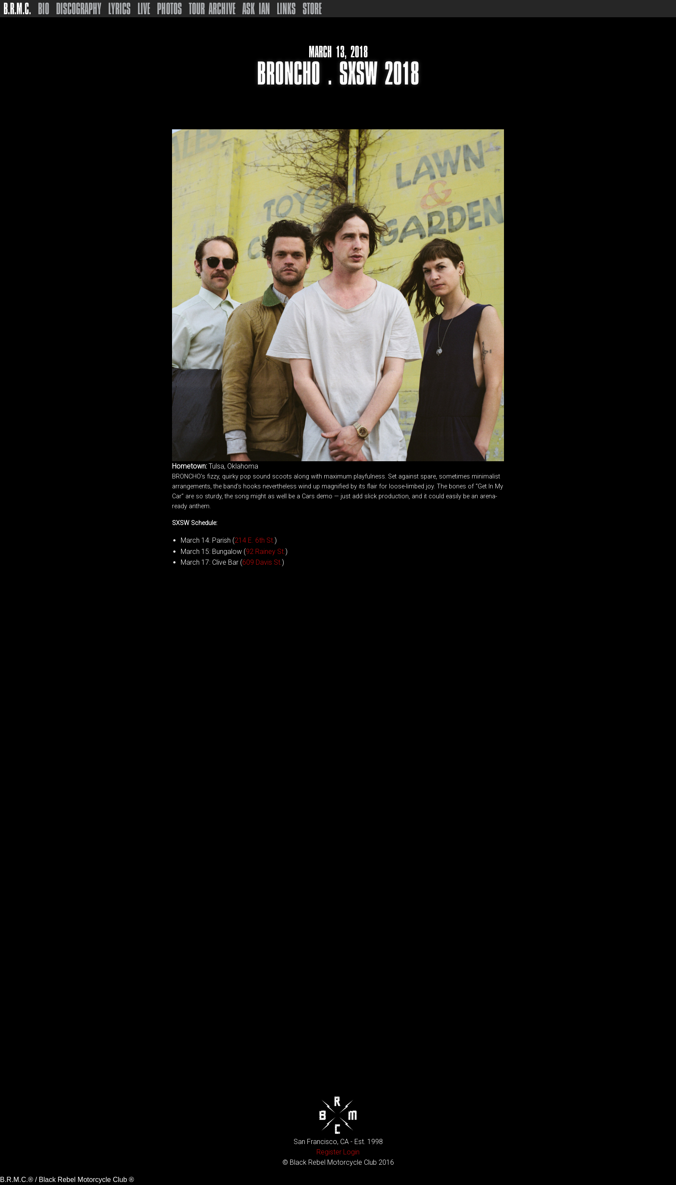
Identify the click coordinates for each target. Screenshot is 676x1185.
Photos (169, 8)
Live (144, 8)
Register (328, 1152)
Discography (78, 8)
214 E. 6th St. (255, 540)
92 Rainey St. (265, 551)
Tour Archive (212, 8)
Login (351, 1152)
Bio (43, 8)
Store (312, 8)
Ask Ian (256, 8)
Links (286, 8)
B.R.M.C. (17, 8)
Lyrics (119, 8)
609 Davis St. (262, 562)
